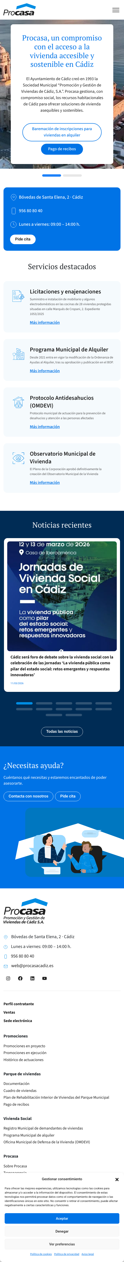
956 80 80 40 (22, 956)
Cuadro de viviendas (20, 1091)
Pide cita (23, 239)
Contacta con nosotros (28, 796)
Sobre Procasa (15, 1166)
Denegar (62, 1231)
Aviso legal (88, 1254)
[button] (117, 1179)
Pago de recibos (16, 1104)
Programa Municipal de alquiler (29, 1135)
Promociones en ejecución (25, 1053)
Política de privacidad (66, 1254)
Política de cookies (41, 1254)
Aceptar (62, 1218)
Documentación (16, 1084)
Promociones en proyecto (24, 1046)
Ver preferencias (62, 1244)
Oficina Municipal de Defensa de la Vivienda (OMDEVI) (46, 1142)
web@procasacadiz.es (32, 965)
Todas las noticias (62, 731)
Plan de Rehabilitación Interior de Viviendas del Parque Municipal (56, 1097)
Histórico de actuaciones (23, 1060)
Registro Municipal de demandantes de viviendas (43, 1128)
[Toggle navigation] (118, 9)
